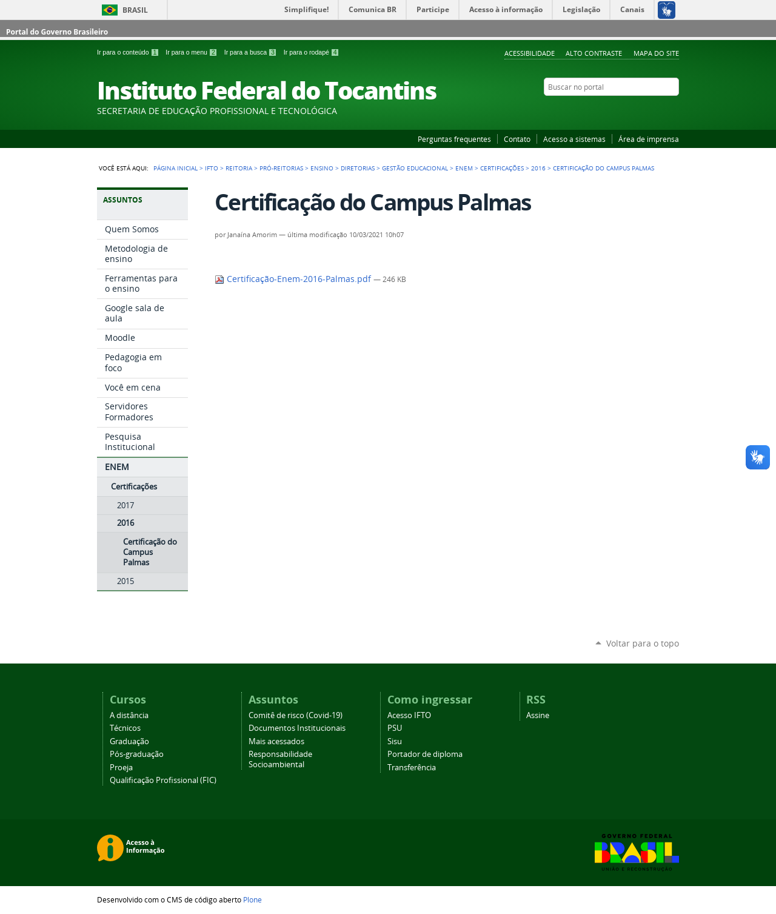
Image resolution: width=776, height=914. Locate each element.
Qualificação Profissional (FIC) (163, 780)
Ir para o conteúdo (129, 52)
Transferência (411, 767)
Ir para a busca (251, 52)
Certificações (502, 168)
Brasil (135, 10)
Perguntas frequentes (454, 139)
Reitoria (239, 168)
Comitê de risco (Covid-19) (296, 715)
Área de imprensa (648, 139)
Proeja (121, 767)
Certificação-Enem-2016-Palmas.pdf (294, 279)
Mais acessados (276, 741)
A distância (129, 715)
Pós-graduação (137, 754)
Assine (537, 715)
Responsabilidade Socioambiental (280, 759)
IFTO (211, 168)
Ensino (321, 168)
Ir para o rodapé (312, 52)
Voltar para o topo (642, 643)
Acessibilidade (529, 53)
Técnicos (125, 728)
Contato (517, 139)
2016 (538, 168)
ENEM (464, 168)
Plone (252, 899)
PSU (394, 728)
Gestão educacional (415, 168)
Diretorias (358, 168)
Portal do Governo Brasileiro (57, 32)
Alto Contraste (594, 53)
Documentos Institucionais (297, 728)
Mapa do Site (656, 53)
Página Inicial (175, 168)
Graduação (129, 741)
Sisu (394, 741)
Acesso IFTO (409, 715)
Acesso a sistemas (574, 139)
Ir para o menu (192, 52)
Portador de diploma (425, 754)
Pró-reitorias (281, 168)
